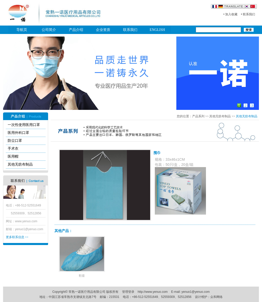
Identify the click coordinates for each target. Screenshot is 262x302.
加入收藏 (231, 14)
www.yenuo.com (26, 221)
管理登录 (128, 292)
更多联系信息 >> (17, 237)
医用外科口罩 (18, 133)
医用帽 (13, 156)
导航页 (21, 30)
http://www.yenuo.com (153, 292)
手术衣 (13, 148)
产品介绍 (76, 30)
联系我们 (249, 14)
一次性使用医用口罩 (24, 125)
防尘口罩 (15, 141)
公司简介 (49, 30)
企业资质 (103, 30)
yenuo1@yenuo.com (29, 229)
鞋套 (82, 275)
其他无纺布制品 (20, 164)
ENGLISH (157, 30)
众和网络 (216, 297)
